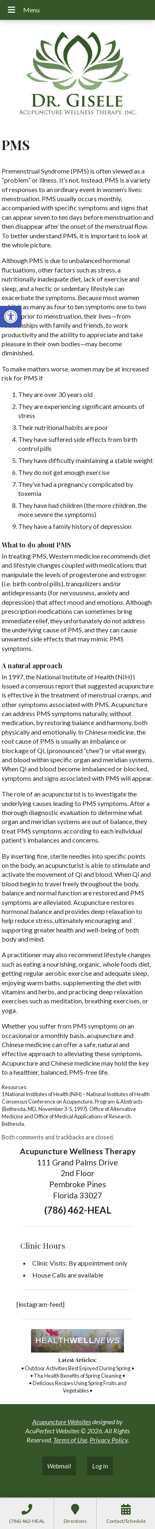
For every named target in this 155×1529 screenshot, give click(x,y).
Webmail (59, 1466)
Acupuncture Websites (61, 1422)
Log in (100, 1466)
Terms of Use (70, 1440)
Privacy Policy (109, 1440)
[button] (10, 316)
